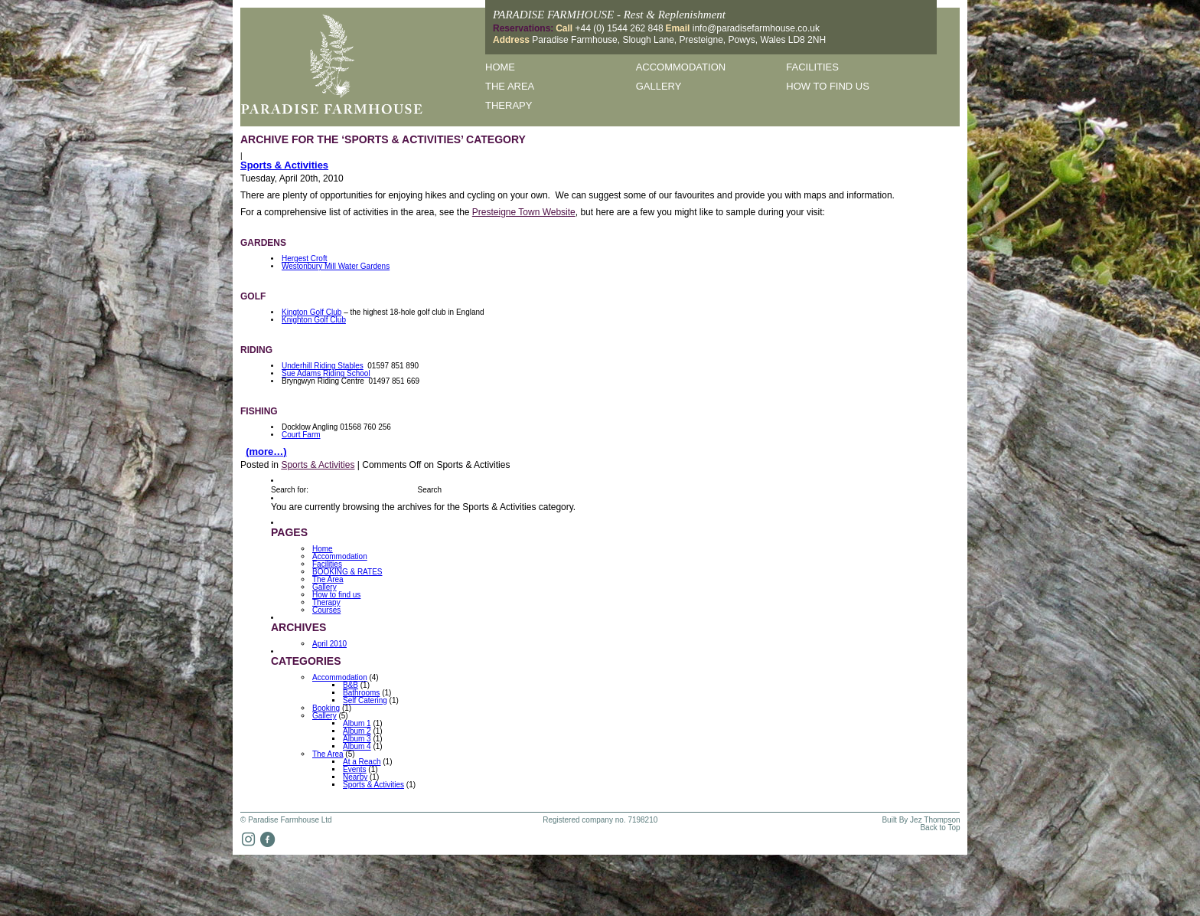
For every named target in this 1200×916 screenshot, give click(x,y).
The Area (509, 86)
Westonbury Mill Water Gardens (336, 266)
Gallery (659, 86)
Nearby (355, 777)
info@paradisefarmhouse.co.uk (756, 28)
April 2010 (329, 644)
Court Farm (301, 434)
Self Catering (365, 700)
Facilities (812, 67)
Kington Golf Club (311, 312)
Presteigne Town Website (524, 212)
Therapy (508, 105)
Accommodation (681, 67)
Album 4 (357, 746)
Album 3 (357, 738)
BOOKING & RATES (347, 572)
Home (500, 67)
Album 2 (357, 731)
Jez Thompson (935, 820)
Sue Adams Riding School (326, 373)
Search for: (289, 490)
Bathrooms (361, 693)
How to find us (827, 86)
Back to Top (940, 828)
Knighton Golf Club (314, 320)
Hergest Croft (304, 258)
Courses (326, 610)
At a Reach (361, 761)
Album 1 (357, 723)
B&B (350, 685)
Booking (326, 708)
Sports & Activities (284, 165)
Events (355, 769)
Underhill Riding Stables (323, 365)
